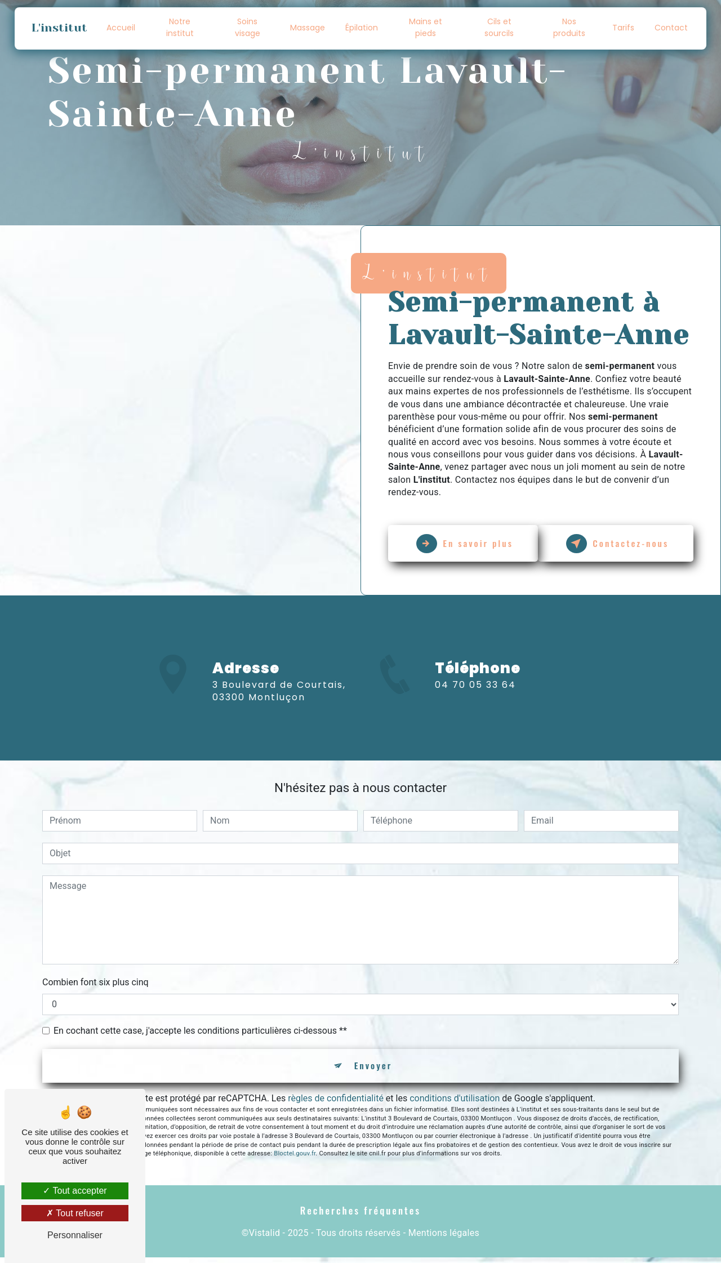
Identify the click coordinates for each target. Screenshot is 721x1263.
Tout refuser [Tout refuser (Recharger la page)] (75, 1213)
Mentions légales (443, 1238)
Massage (308, 27)
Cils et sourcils (499, 27)
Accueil (121, 27)
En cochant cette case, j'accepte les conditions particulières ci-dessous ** (200, 1034)
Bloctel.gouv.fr (294, 1159)
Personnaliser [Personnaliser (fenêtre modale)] (75, 1235)
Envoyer (373, 1070)
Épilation (362, 27)
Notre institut (180, 27)
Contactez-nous (620, 543)
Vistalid (265, 1238)
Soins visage (247, 27)
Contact (670, 27)
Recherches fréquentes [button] (360, 1215)
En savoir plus (468, 543)
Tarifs (623, 27)
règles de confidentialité (336, 1103)
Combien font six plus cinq (95, 986)
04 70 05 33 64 (475, 702)
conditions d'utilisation (455, 1103)
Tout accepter (74, 1190)
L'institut (60, 27)
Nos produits (569, 27)
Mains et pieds (425, 27)
